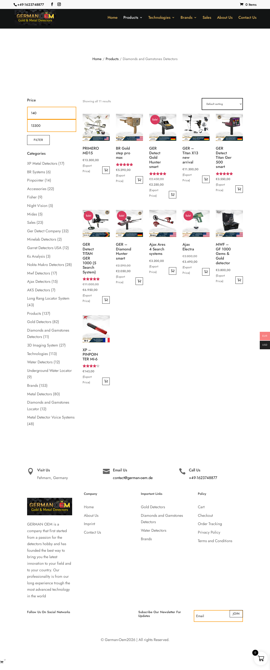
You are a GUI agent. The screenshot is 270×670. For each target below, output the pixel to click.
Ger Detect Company (44, 231)
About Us (225, 18)
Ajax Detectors (38, 281)
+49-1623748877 (30, 4)
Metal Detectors (39, 394)
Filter (38, 140)
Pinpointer (35, 180)
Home (113, 18)
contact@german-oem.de (133, 478)
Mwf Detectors (38, 273)
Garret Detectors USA (44, 248)
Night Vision (37, 205)
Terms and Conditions (215, 541)
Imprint (89, 524)
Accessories (36, 189)
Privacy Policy (209, 532)
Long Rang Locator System (48, 298)
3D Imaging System (42, 345)
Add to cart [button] (106, 170)
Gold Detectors (39, 322)
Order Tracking (210, 524)
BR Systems (36, 172)
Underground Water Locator (49, 370)
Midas (32, 214)
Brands (187, 18)
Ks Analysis (36, 256)
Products (130, 18)
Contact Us (247, 18)
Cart (201, 507)
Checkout (205, 515)
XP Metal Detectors (42, 163)
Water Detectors (40, 362)
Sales (207, 18)
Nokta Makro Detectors (45, 264)
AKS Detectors (38, 290)
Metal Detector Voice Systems (50, 417)
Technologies (159, 18)
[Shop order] (222, 104)
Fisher (32, 197)
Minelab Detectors (41, 239)
